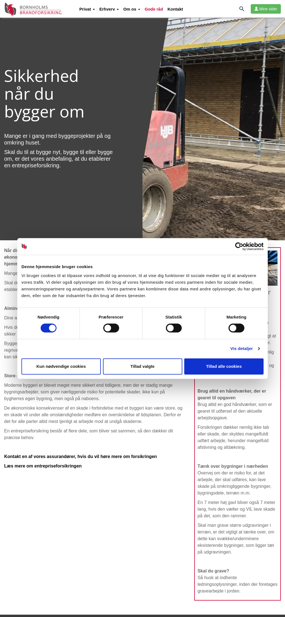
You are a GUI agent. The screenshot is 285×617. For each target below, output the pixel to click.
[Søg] (242, 10)
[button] (87, 9)
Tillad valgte (142, 366)
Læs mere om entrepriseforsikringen (43, 466)
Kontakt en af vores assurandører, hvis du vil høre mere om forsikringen (80, 456)
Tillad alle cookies (224, 366)
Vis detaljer (241, 348)
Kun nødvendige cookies (61, 366)
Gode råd (154, 9)
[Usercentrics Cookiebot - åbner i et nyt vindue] (239, 246)
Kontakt (175, 9)
